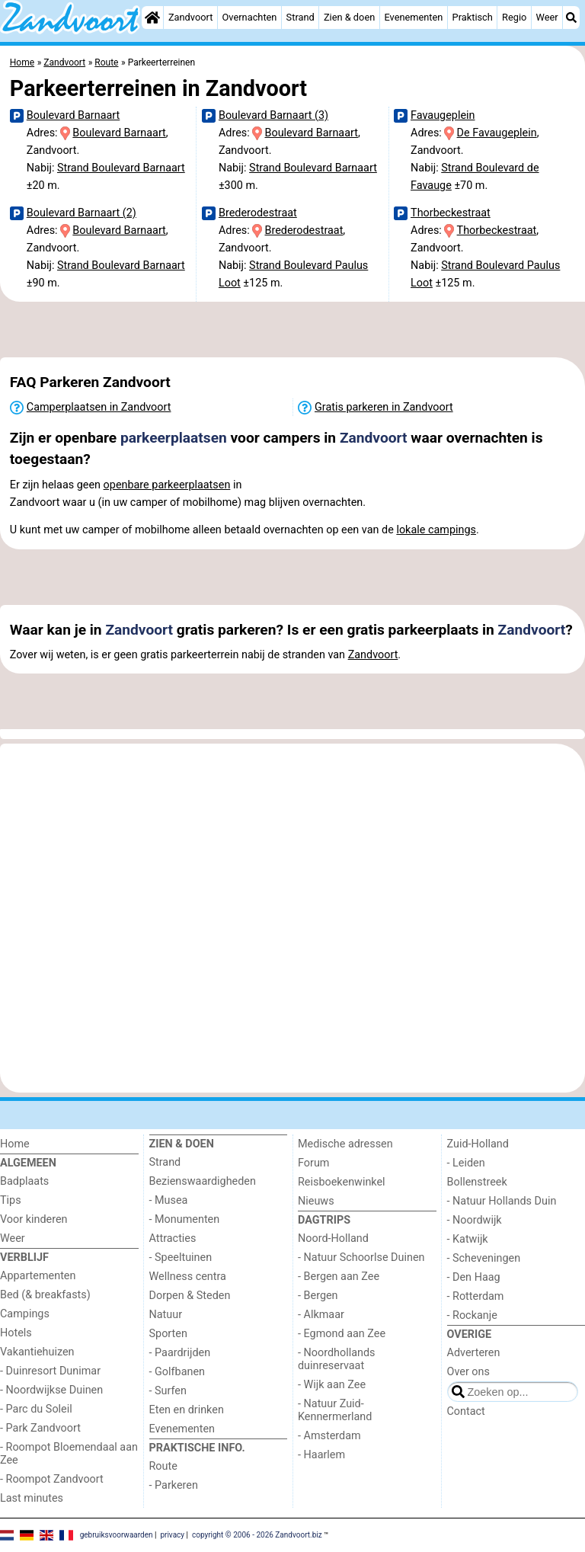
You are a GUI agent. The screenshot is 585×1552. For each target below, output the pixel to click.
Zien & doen (349, 17)
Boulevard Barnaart (73, 115)
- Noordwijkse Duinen (51, 1390)
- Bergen (318, 1295)
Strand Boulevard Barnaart (121, 168)
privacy (172, 1534)
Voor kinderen (34, 1219)
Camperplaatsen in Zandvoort (99, 407)
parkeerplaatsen (173, 437)
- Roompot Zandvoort (52, 1479)
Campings (25, 1313)
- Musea (168, 1200)
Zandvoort (190, 17)
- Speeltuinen (181, 1257)
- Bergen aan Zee (338, 1276)
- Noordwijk (474, 1220)
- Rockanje (472, 1315)
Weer (547, 17)
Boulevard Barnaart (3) (273, 115)
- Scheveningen (484, 1258)
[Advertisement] (292, 329)
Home (15, 1144)
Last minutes (31, 1498)
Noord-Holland (333, 1238)
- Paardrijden (180, 1352)
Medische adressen (345, 1144)
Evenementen (413, 17)
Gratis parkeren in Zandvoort (384, 407)
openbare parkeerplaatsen (167, 484)
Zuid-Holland (478, 1144)
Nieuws (316, 1201)
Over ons (468, 1371)
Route (163, 1466)
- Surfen (168, 1390)
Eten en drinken (186, 1409)
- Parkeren (173, 1485)
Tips (10, 1200)
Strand (300, 17)
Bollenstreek (477, 1182)
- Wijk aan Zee (332, 1384)
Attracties (173, 1238)
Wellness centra (187, 1276)
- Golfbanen (177, 1371)
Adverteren (473, 1352)
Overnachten (249, 17)
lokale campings (436, 529)
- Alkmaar (321, 1314)
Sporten (168, 1333)
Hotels (16, 1332)
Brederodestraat (258, 212)
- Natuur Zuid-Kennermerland (335, 1410)
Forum (313, 1163)
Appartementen (37, 1275)
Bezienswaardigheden (202, 1181)
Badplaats (24, 1181)
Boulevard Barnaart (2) (81, 212)
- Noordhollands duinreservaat (337, 1359)
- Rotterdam (475, 1296)
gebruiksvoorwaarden (116, 1534)
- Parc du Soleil (36, 1409)
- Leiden (466, 1163)
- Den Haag (473, 1277)
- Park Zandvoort (40, 1428)
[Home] (152, 17)
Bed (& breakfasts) (45, 1294)
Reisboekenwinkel (341, 1182)
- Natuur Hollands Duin (502, 1201)
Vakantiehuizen (37, 1352)
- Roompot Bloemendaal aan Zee (69, 1454)
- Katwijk (467, 1239)
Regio (514, 17)
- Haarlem (321, 1454)
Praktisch (472, 17)
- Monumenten (184, 1219)
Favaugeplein (443, 115)
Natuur (166, 1314)
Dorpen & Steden (190, 1295)
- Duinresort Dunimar (50, 1371)
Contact (466, 1411)
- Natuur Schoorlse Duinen (361, 1257)
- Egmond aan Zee (341, 1333)
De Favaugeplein (497, 132)
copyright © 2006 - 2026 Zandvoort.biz (257, 1534)
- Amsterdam (329, 1435)
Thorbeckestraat (451, 212)
